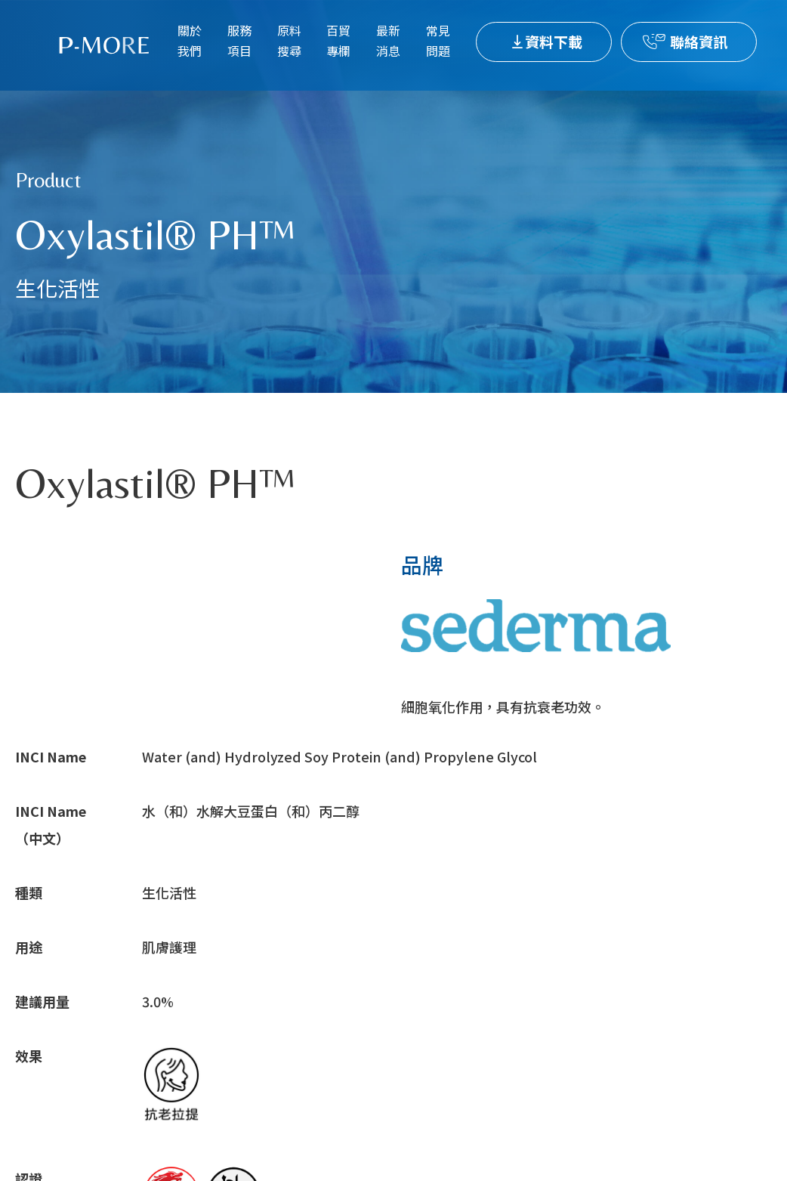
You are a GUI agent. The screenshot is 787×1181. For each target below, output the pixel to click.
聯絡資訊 (698, 41)
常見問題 (438, 40)
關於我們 (189, 40)
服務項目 (239, 40)
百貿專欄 (338, 40)
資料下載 (553, 41)
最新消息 (388, 40)
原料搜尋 (289, 40)
